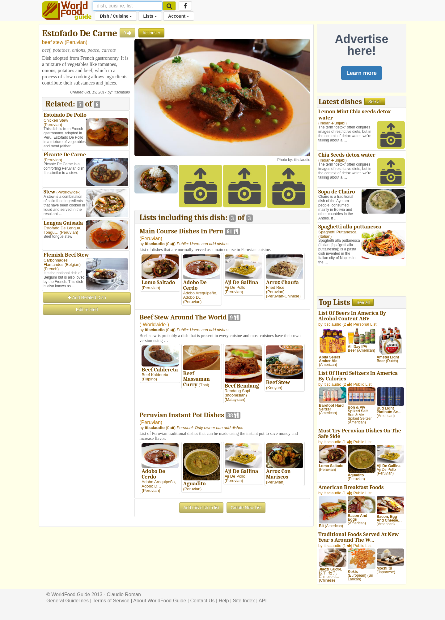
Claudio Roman (124, 594)
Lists (150, 16)
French (51, 269)
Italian (325, 236)
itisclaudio (122, 92)
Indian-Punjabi (332, 123)
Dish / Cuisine (116, 16)
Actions (151, 32)
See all (375, 101)
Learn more (361, 73)
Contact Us (202, 600)
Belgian (72, 264)
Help (224, 600)
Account (178, 16)
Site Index (244, 600)
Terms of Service (111, 600)
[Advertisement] (86, 408)
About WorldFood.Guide (159, 600)
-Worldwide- (68, 192)
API (263, 600)
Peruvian (76, 42)
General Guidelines (67, 600)
